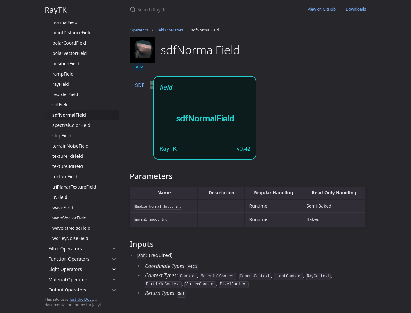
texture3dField (67, 166)
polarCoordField (69, 43)
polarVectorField (69, 53)
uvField (59, 197)
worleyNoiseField (70, 238)
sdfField (60, 105)
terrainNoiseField (70, 146)
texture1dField (67, 156)
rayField (60, 84)
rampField (63, 74)
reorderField (65, 94)
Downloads (356, 9)
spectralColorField (71, 125)
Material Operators (68, 279)
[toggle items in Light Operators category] (114, 269)
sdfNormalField (69, 115)
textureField (64, 177)
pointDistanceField (72, 33)
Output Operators (67, 290)
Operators (139, 30)
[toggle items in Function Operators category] (114, 259)
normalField (64, 22)
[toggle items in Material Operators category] (114, 279)
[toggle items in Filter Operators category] (114, 249)
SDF (139, 85)
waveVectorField (69, 218)
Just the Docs (81, 299)
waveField (62, 207)
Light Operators (65, 269)
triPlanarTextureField (74, 187)
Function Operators (69, 259)
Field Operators (170, 30)
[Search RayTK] (205, 9)
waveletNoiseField (71, 228)
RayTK (56, 9)
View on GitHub (322, 9)
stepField (61, 135)
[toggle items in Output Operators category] (114, 290)
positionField (65, 63)
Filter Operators (65, 249)
